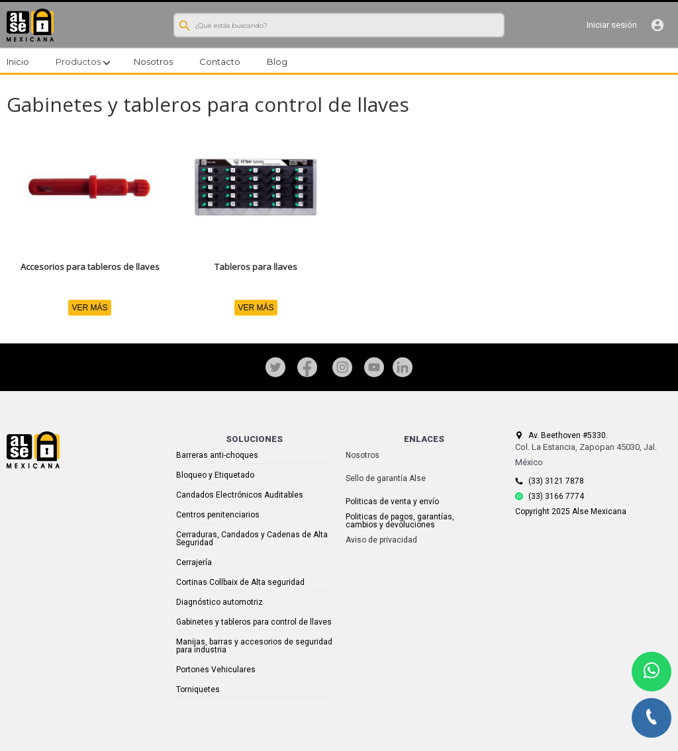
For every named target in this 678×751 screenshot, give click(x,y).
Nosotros (362, 455)
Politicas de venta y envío (392, 501)
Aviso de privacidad (381, 540)
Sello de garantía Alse (386, 478)
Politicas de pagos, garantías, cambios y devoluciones (400, 520)
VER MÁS (89, 307)
